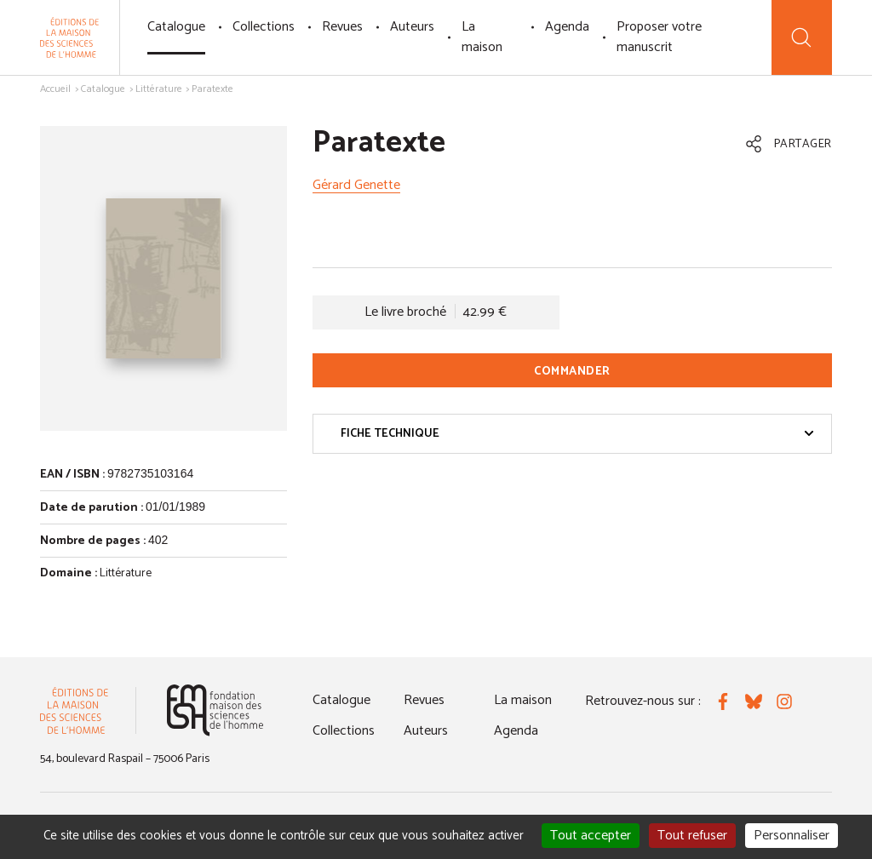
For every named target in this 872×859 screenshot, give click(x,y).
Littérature (158, 89)
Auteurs (412, 26)
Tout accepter (590, 835)
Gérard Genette (356, 185)
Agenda (567, 26)
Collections (263, 26)
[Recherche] (802, 37)
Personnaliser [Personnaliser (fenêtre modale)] (791, 835)
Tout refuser (692, 835)
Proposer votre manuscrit (659, 37)
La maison (482, 37)
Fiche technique (577, 434)
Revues (342, 26)
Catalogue (176, 26)
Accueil (55, 89)
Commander (572, 371)
